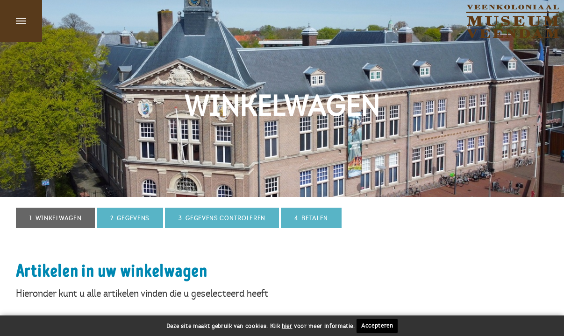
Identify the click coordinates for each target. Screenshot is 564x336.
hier (287, 325)
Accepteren (377, 325)
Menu (21, 21)
